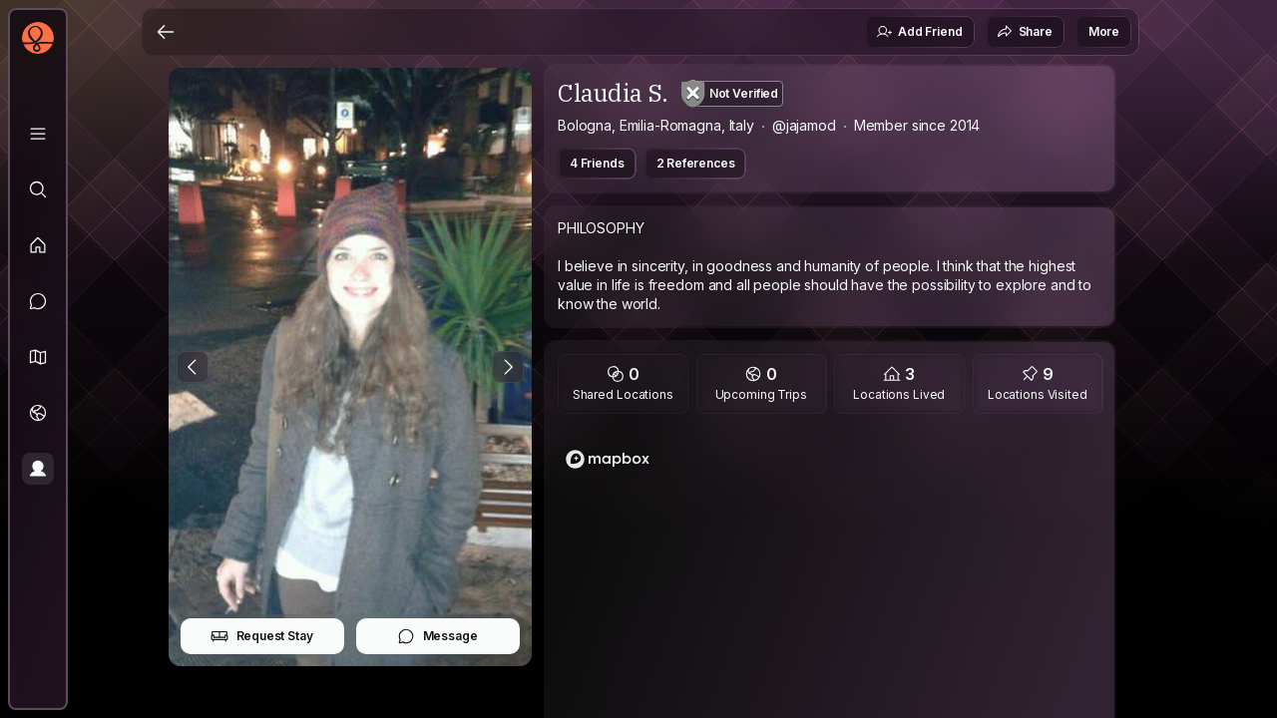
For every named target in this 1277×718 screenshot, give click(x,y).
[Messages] (38, 301)
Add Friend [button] (919, 32)
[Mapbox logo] (607, 459)
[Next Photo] (508, 367)
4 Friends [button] (597, 163)
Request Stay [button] (262, 636)
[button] (38, 357)
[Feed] (38, 245)
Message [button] (437, 636)
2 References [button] (695, 163)
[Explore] (38, 189)
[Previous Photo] (193, 367)
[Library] (38, 134)
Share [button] (1025, 32)
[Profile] (38, 469)
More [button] (1103, 31)
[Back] (166, 32)
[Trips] (38, 413)
